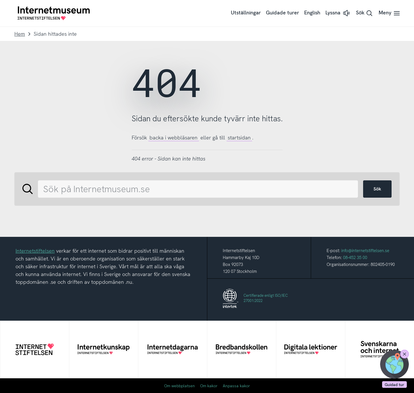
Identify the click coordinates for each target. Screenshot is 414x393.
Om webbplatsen (179, 385)
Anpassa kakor (236, 385)
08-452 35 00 (355, 257)
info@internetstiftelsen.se (365, 251)
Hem (19, 34)
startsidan (239, 137)
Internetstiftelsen (35, 250)
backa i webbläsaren (174, 137)
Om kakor (209, 385)
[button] (338, 13)
